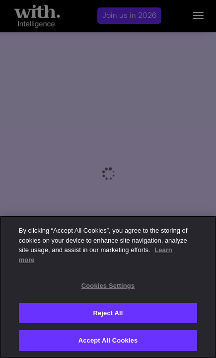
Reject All (108, 313)
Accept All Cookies (108, 340)
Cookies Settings (108, 285)
